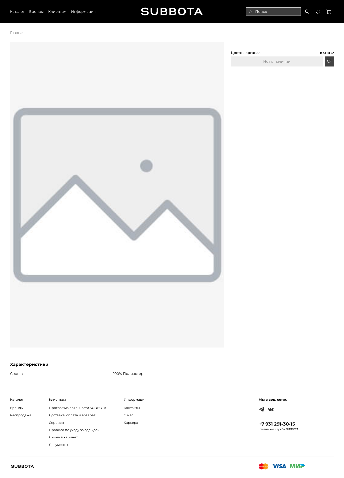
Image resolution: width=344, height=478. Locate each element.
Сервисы (56, 423)
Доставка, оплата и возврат (72, 415)
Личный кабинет (63, 437)
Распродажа (20, 415)
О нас (128, 415)
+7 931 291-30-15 (277, 424)
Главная (17, 32)
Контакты (132, 408)
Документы (58, 445)
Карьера (131, 423)
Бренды (16, 408)
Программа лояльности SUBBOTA (77, 408)
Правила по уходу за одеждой (74, 430)
